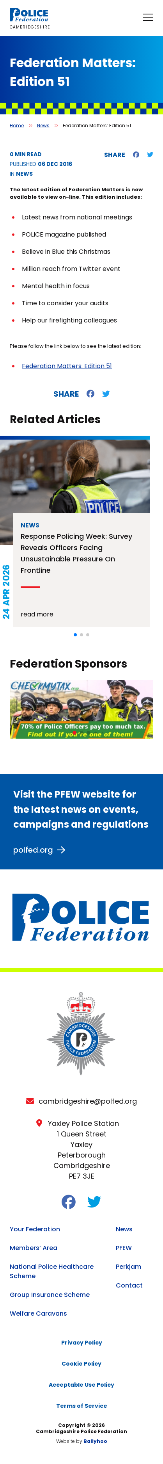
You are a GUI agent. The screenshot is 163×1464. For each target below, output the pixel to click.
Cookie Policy (81, 1364)
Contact (129, 1285)
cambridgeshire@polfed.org (88, 1101)
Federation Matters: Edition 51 (67, 366)
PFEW (124, 1247)
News (43, 125)
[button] (75, 634)
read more (37, 614)
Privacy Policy (81, 1342)
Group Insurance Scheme (50, 1294)
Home (17, 125)
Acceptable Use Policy (81, 1385)
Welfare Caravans (38, 1313)
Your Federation (35, 1229)
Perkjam (128, 1266)
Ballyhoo (95, 1441)
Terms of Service (81, 1406)
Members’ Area (33, 1247)
